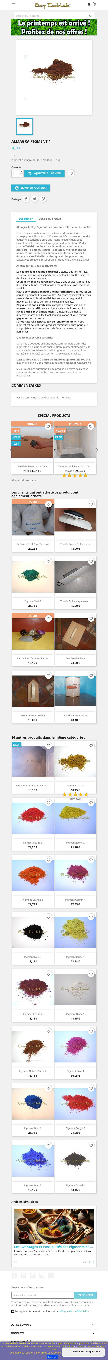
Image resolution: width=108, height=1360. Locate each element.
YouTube (23, 1275)
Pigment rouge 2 (75, 1128)
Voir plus (19, 1262)
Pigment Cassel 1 (75, 1185)
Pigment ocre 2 (75, 785)
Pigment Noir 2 (32, 956)
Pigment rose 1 (75, 1071)
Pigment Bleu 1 (32, 1128)
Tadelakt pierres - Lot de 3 (32, 466)
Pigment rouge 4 (32, 1014)
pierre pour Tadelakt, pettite (32, 658)
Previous (11, 450)
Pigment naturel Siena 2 (32, 1071)
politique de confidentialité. (74, 1311)
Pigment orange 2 (32, 899)
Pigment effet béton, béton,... (32, 785)
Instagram (41, 1275)
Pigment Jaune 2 (75, 842)
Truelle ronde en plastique (75, 544)
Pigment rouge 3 (32, 842)
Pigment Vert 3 (32, 601)
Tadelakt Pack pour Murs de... (74, 466)
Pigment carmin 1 (75, 899)
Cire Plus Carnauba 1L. (75, 715)
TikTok (51, 1275)
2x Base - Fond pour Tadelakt (33, 544)
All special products (26, 481)
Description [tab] (26, 218)
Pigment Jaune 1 (75, 956)
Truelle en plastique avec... (75, 601)
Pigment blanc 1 (75, 1014)
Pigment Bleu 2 (32, 1185)
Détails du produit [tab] (50, 218)
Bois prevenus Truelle (33, 715)
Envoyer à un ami (30, 188)
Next (96, 450)
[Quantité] (15, 173)
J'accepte (52, 1357)
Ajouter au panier (44, 173)
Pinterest (43, 198)
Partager (26, 198)
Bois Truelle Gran (75, 658)
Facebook (14, 1275)
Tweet (34, 198)
